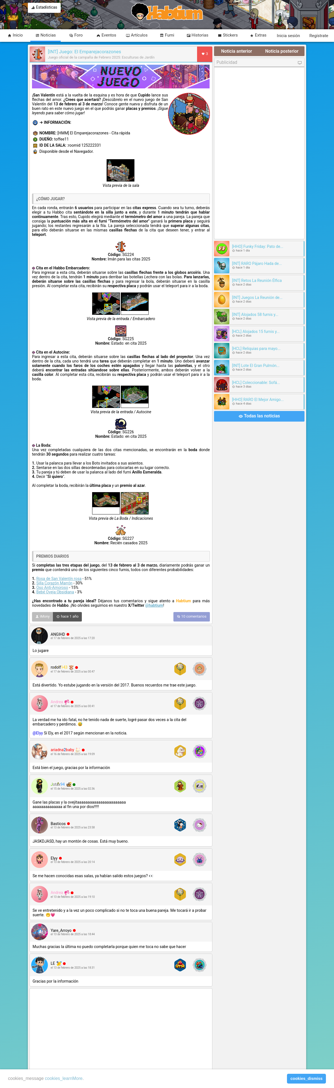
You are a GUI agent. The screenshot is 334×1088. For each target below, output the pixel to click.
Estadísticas (44, 8)
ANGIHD (58, 634)
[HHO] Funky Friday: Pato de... (257, 246)
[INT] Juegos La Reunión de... (257, 297)
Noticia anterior (236, 51)
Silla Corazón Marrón (54, 583)
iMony (42, 616)
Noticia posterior (282, 51)
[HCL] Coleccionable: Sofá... (256, 382)
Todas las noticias (259, 416)
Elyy (54, 858)
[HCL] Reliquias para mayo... (256, 348)
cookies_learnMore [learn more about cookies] (63, 1078)
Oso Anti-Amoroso (52, 587)
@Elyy (38, 733)
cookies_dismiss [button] (307, 1078)
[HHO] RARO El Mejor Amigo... (258, 399)
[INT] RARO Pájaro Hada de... (257, 263)
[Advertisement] (121, 1030)
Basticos (58, 823)
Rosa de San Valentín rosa (58, 578)
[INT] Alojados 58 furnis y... (255, 314)
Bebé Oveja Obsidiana (55, 592)
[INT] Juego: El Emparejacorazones (84, 51)
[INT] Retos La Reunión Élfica (257, 280)
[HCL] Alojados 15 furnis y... (256, 331)
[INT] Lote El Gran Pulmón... (256, 365)
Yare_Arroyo (61, 930)
